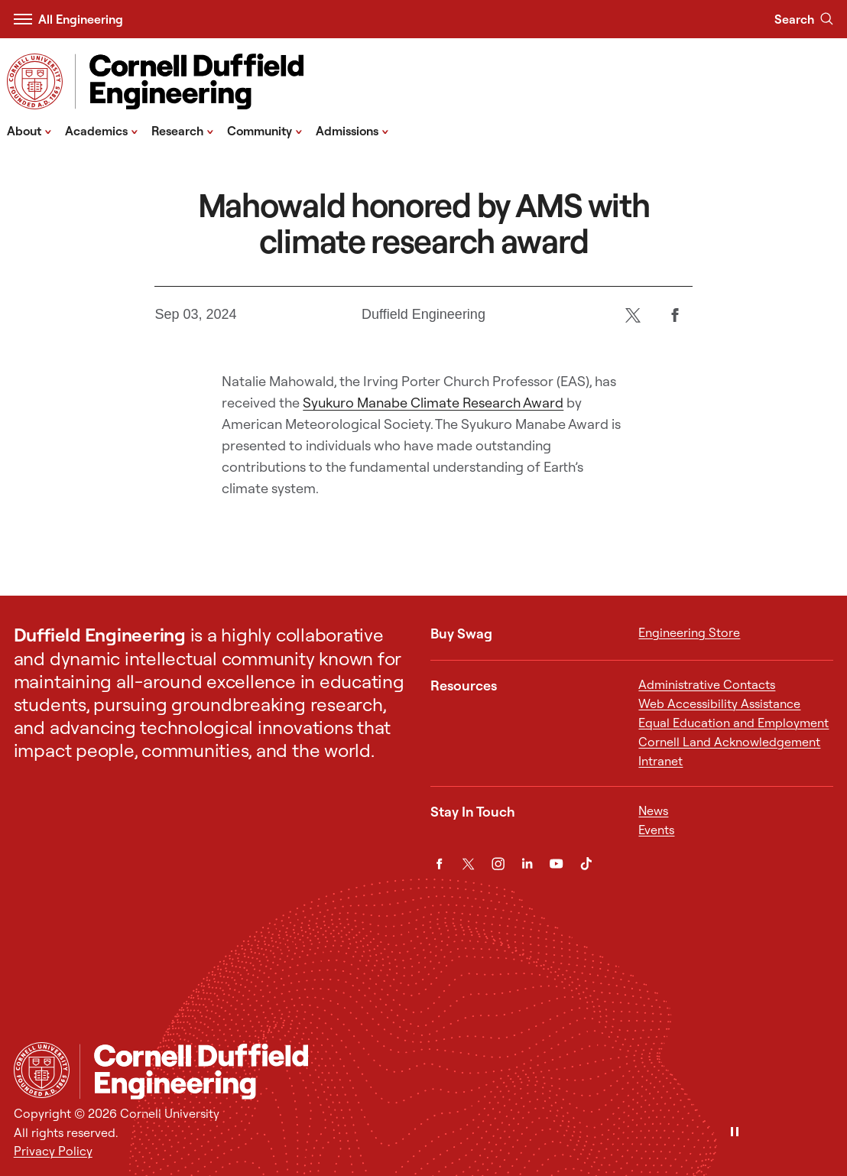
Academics (101, 130)
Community (265, 130)
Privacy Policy (53, 1150)
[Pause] (735, 1133)
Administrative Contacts (706, 684)
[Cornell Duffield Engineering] (456, 1071)
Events (656, 829)
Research (182, 130)
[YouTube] (556, 863)
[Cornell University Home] (42, 1070)
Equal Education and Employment (733, 722)
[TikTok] (586, 863)
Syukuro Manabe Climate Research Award (433, 402)
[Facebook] (675, 314)
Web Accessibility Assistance (719, 703)
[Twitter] (633, 314)
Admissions (352, 130)
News (653, 810)
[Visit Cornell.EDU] (35, 81)
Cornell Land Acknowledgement (729, 741)
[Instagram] (498, 863)
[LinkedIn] (527, 863)
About (29, 130)
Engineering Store (689, 632)
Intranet (660, 760)
